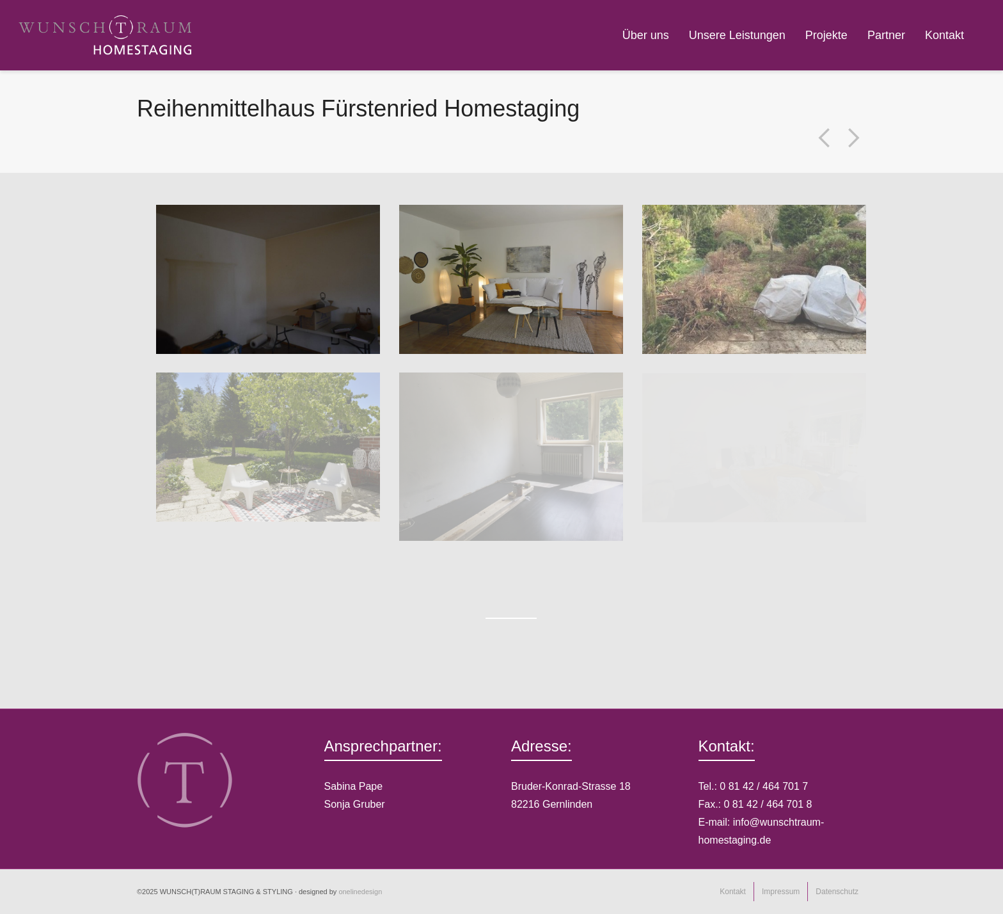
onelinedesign (360, 891)
